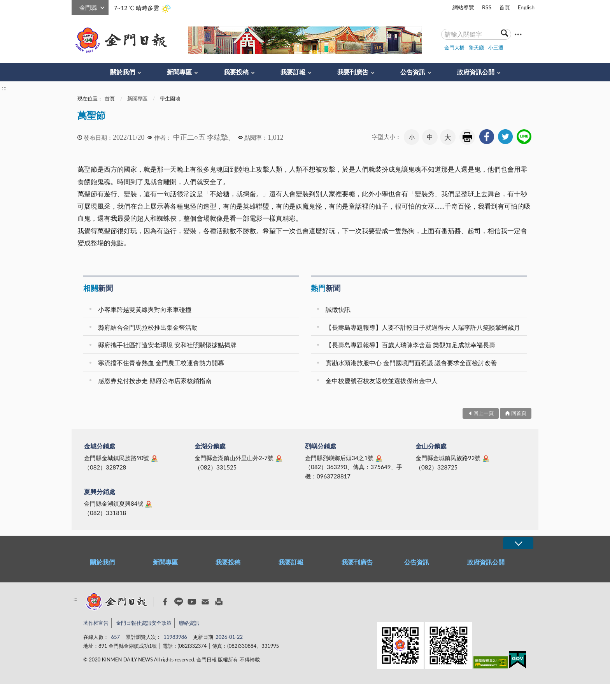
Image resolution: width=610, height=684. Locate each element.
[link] (486, 136)
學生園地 (170, 98)
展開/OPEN (518, 543)
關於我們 (122, 72)
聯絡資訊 (189, 623)
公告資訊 (412, 72)
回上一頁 (483, 413)
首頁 (504, 7)
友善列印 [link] (467, 137)
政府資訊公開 (475, 72)
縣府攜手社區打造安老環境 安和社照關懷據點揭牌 (167, 344)
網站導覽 (463, 7)
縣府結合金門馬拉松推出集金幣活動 (148, 327)
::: (76, 6)
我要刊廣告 (352, 72)
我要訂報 (292, 72)
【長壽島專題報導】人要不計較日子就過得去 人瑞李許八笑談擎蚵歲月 (423, 327)
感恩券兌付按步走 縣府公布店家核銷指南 (155, 380)
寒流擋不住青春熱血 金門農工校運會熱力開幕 (161, 362)
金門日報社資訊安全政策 (144, 623)
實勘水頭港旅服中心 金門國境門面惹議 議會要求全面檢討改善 (411, 362)
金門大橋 (454, 47)
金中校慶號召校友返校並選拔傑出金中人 (382, 380)
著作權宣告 (96, 623)
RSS (486, 7)
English (526, 7)
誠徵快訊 (338, 309)
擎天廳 (476, 47)
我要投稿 (236, 72)
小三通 (495, 47)
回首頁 (518, 413)
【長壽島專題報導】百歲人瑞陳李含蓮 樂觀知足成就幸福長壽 (410, 344)
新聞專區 (179, 72)
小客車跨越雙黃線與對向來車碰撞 (144, 309)
